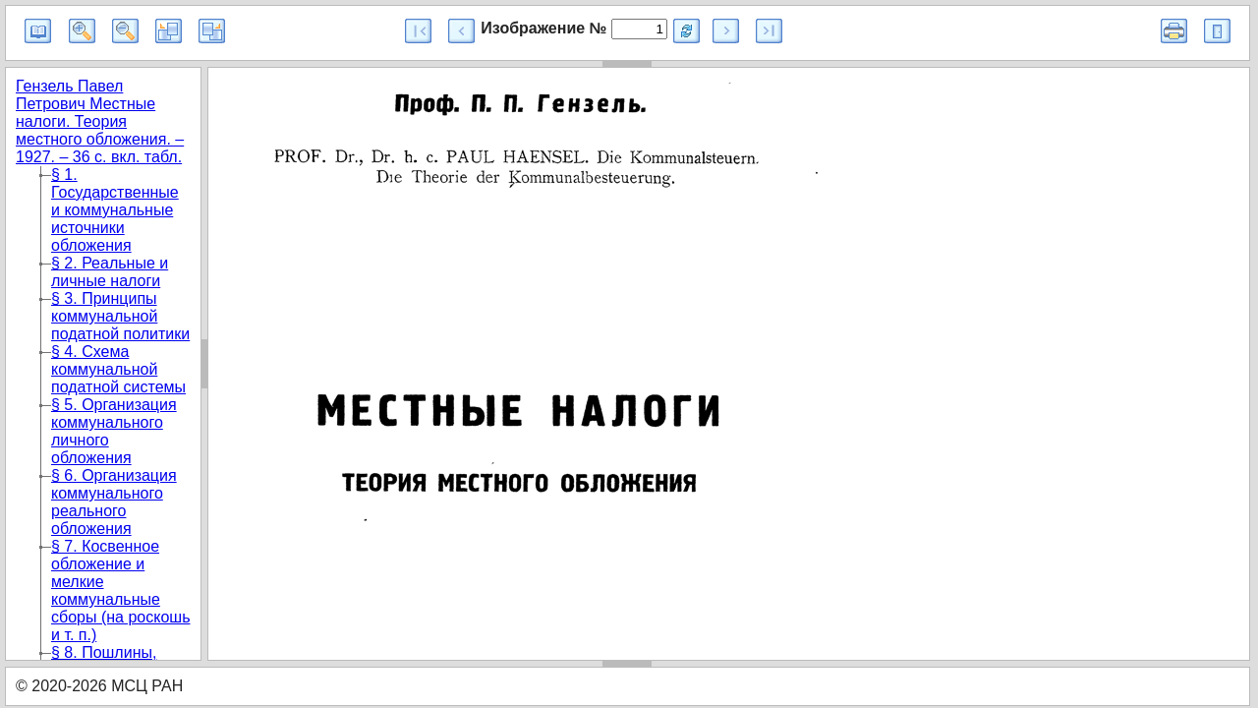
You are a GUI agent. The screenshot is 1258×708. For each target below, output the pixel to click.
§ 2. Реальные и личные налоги (109, 272)
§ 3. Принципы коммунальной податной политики (120, 316)
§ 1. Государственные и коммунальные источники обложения (115, 210)
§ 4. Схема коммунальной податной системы (118, 369)
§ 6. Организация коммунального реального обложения (114, 502)
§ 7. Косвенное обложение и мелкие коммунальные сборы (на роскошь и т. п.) (120, 590)
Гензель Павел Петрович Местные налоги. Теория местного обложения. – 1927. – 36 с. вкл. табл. (100, 121)
